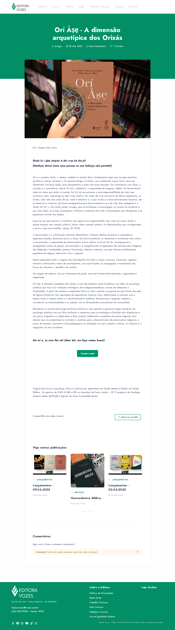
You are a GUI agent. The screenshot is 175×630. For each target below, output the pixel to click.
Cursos (56, 6)
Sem (96, 46)
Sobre (41, 6)
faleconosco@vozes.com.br (25, 607)
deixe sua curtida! (128, 417)
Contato (132, 6)
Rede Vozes (95, 597)
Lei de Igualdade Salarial (102, 616)
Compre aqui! (88, 353)
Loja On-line (149, 587)
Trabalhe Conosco (99, 6)
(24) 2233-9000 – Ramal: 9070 (28, 611)
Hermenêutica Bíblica (86, 498)
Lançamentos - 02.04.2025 (118, 487)
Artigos (79, 492)
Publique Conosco (99, 611)
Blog (118, 6)
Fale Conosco (96, 607)
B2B (81, 6)
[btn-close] (137, 552)
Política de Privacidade (101, 593)
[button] (83, 511)
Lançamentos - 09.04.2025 (43, 487)
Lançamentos (44, 479)
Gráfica (69, 6)
